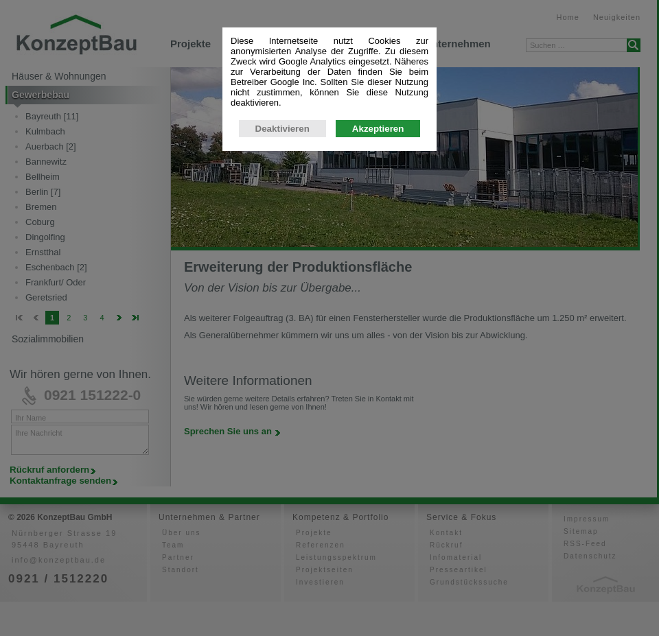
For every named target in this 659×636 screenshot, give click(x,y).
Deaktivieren (282, 128)
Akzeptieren (378, 128)
